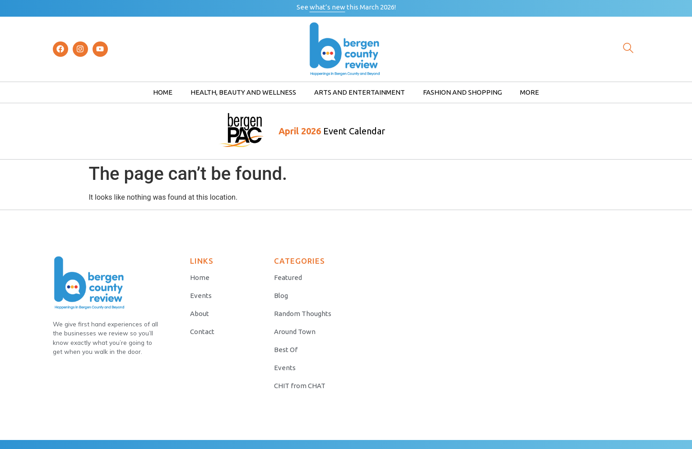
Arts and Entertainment (359, 92)
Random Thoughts (302, 313)
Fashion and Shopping (462, 92)
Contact (202, 331)
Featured (288, 277)
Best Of (285, 349)
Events (201, 295)
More (529, 92)
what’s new (327, 7)
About (199, 313)
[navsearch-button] (628, 49)
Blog (281, 295)
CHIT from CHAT (299, 385)
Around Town (295, 331)
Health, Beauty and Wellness (243, 92)
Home (162, 92)
